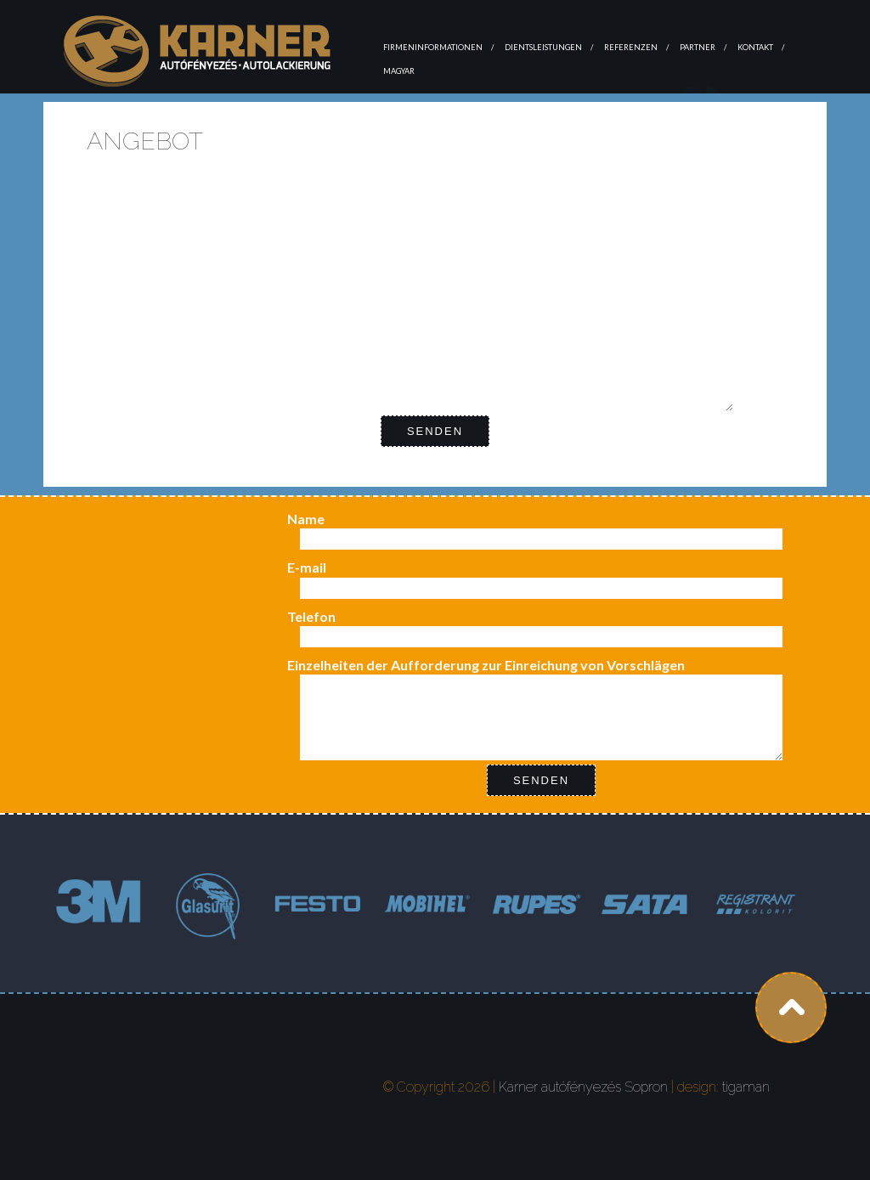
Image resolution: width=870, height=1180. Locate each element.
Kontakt (755, 47)
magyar (399, 71)
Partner (697, 47)
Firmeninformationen (433, 47)
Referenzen (631, 47)
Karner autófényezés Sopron (583, 1087)
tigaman (746, 1087)
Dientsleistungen (543, 47)
